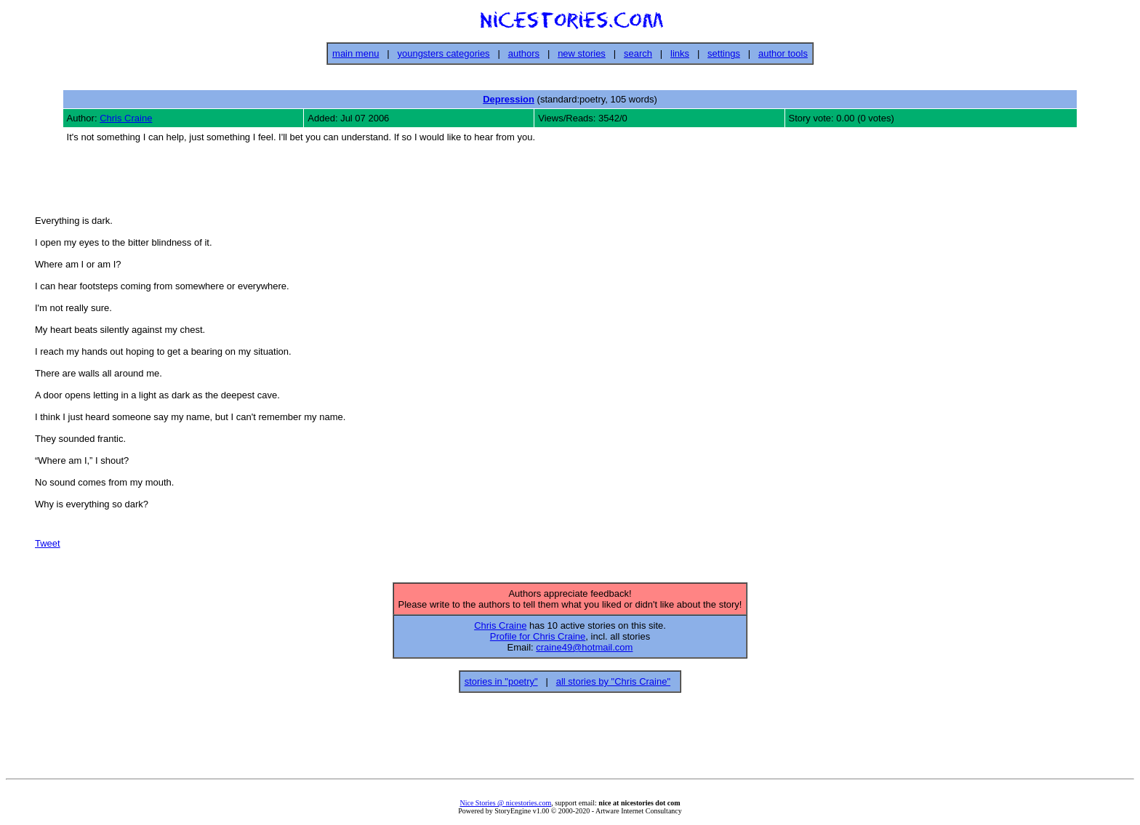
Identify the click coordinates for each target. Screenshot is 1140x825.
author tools (783, 53)
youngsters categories (443, 53)
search (638, 53)
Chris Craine (126, 118)
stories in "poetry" (501, 685)
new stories (582, 53)
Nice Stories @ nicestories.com (505, 807)
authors (523, 53)
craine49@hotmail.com (584, 651)
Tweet (47, 545)
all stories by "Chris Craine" (613, 685)
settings (723, 53)
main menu (355, 53)
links (679, 53)
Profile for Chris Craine (538, 640)
